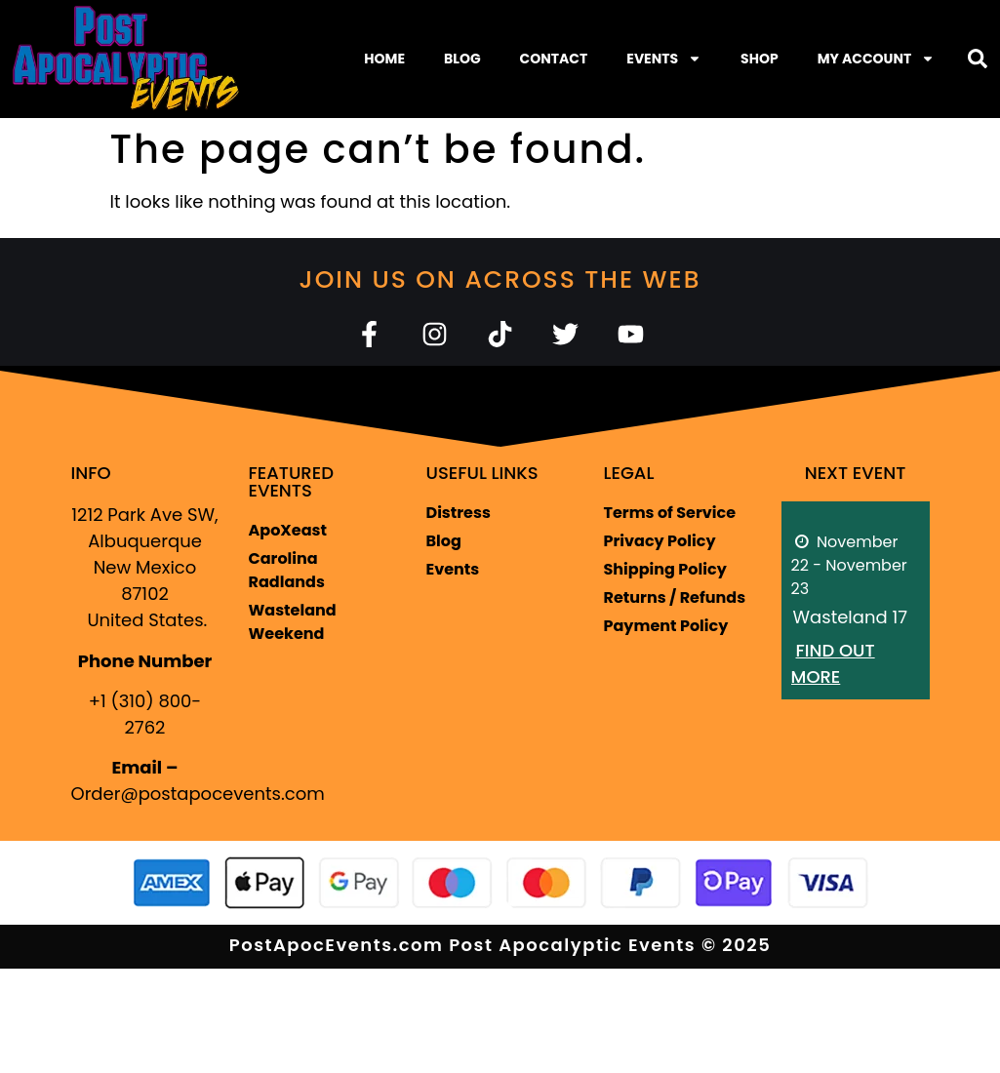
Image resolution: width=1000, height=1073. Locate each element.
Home (384, 58)
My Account (877, 58)
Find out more (833, 663)
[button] (977, 58)
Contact (554, 58)
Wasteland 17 (850, 617)
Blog (462, 58)
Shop (759, 58)
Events (663, 58)
